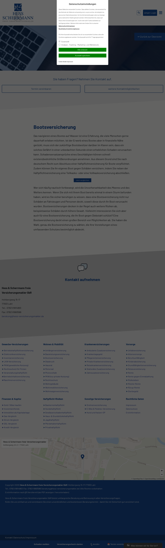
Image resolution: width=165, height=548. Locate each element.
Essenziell (64, 42)
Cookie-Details (63, 61)
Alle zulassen (82, 50)
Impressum (70, 61)
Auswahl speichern (82, 55)
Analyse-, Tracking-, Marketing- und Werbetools (79, 45)
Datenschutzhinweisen (67, 26)
